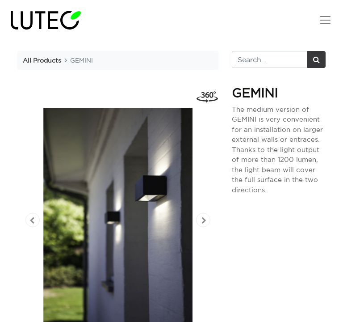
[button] (32, 220)
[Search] (316, 59)
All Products (42, 60)
